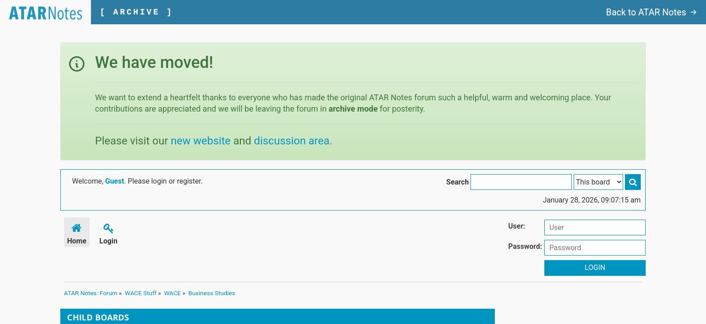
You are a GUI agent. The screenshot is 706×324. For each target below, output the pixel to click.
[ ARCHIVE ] (136, 12)
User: (516, 226)
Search (457, 182)
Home (76, 232)
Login (109, 232)
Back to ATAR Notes (651, 12)
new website (201, 141)
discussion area (292, 141)
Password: (525, 246)
